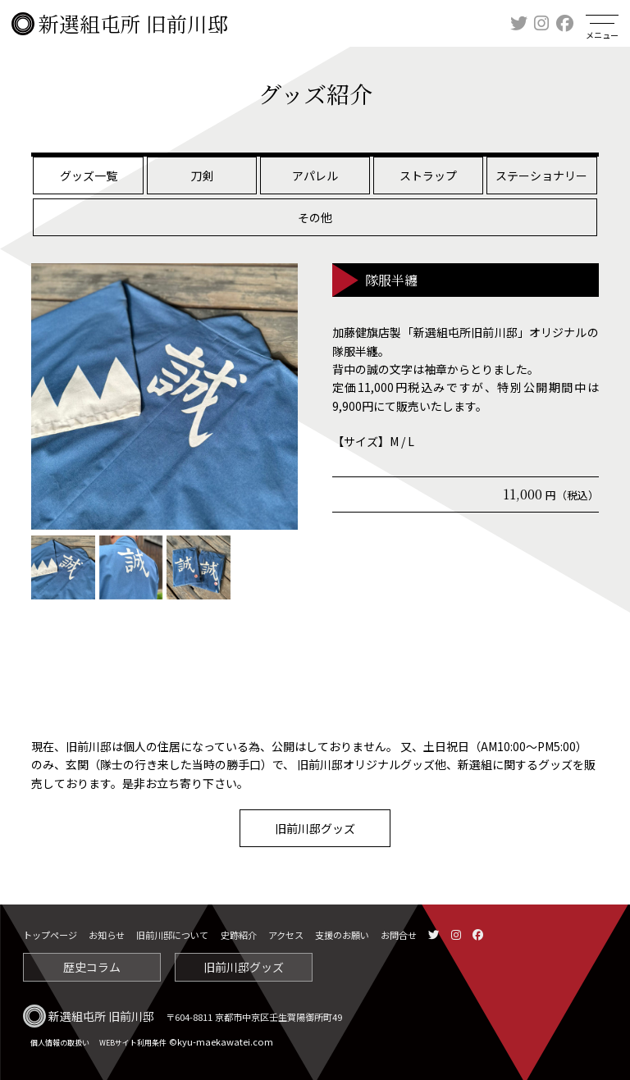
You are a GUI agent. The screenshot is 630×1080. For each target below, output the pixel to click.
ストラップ (428, 175)
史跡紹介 (239, 934)
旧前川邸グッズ (315, 828)
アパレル (315, 175)
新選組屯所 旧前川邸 (119, 23)
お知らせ (107, 934)
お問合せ (399, 934)
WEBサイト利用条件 (133, 1042)
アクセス (286, 934)
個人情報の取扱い (59, 1042)
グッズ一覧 (88, 175)
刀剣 (201, 175)
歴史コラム (92, 967)
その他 (315, 217)
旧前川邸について (172, 934)
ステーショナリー (541, 175)
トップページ (50, 934)
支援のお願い (342, 934)
